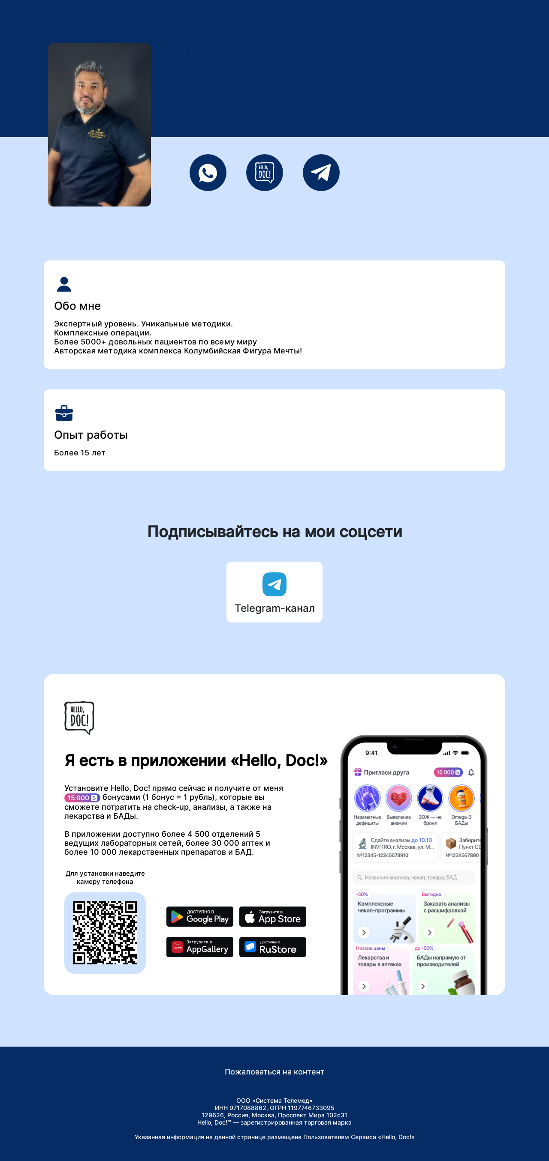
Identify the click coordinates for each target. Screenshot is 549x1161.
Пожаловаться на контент (275, 1071)
